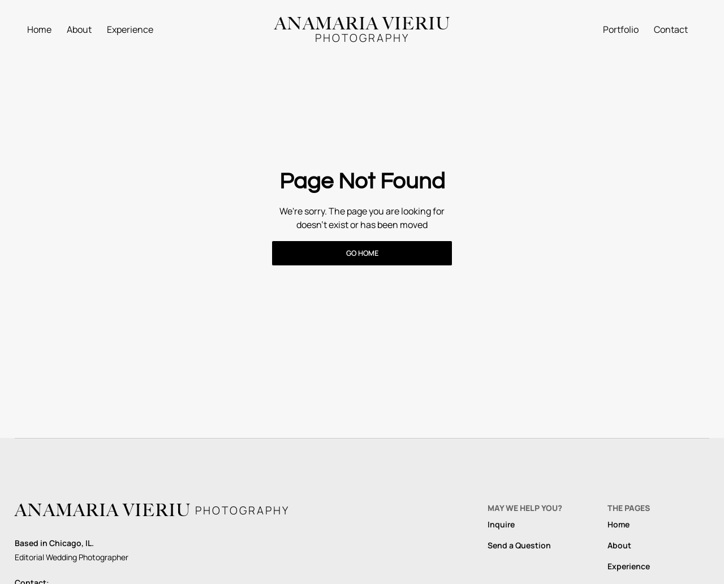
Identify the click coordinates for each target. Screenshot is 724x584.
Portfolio (621, 29)
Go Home (362, 253)
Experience (130, 29)
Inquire (501, 524)
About (79, 29)
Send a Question (519, 545)
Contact (671, 29)
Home (39, 29)
